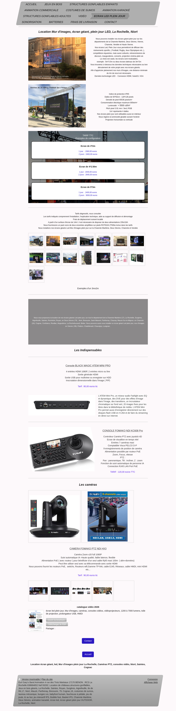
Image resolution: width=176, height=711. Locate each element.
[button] (56, 620)
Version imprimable (29, 679)
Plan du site (47, 679)
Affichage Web (151, 682)
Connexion (153, 679)
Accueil (88, 654)
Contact (88, 641)
